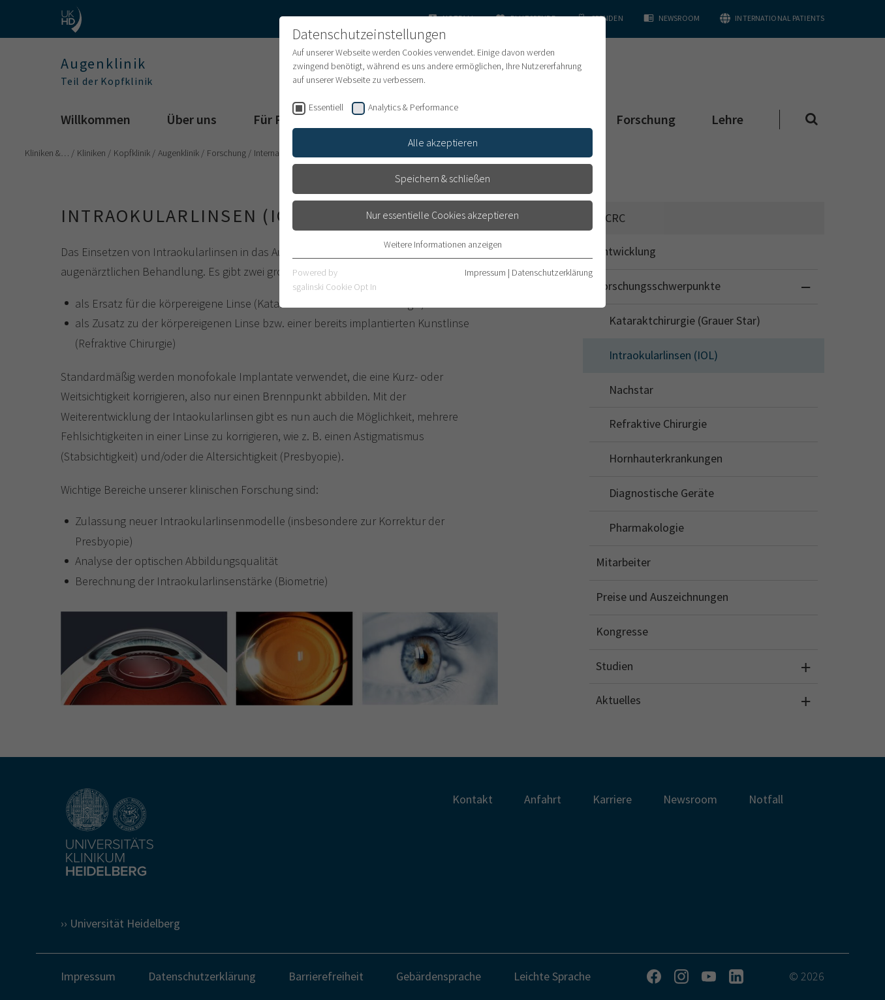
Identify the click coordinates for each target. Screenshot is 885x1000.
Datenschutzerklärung (552, 272)
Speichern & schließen (442, 178)
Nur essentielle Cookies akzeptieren (442, 214)
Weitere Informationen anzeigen (443, 244)
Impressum (485, 272)
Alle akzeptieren (443, 142)
